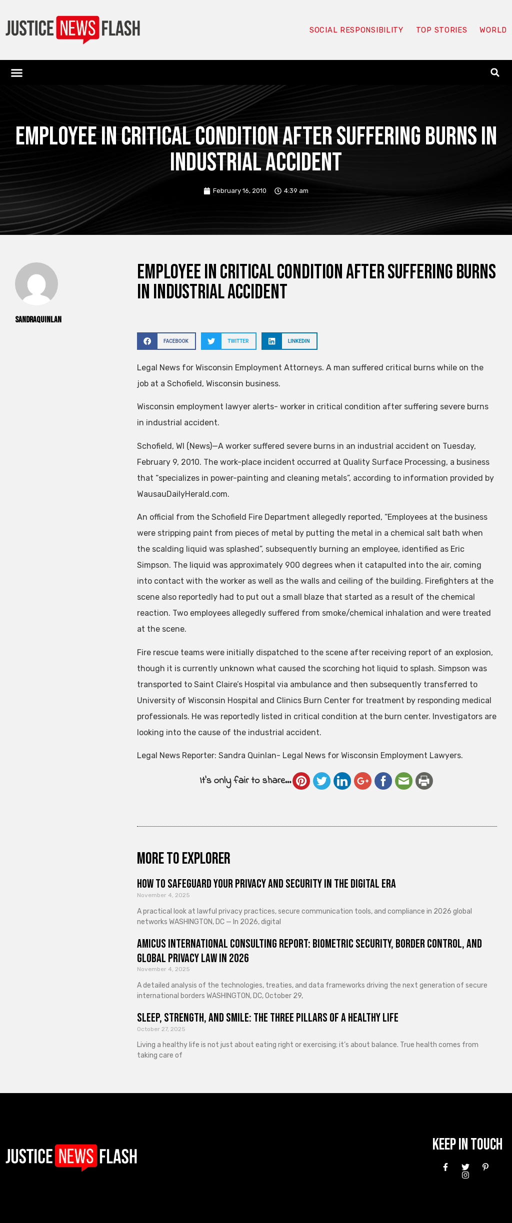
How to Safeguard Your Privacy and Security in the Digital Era (266, 884)
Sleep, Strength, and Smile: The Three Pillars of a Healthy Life (267, 1018)
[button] (17, 72)
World (493, 29)
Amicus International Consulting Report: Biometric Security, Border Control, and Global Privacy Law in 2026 (309, 951)
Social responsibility (356, 29)
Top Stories (441, 29)
